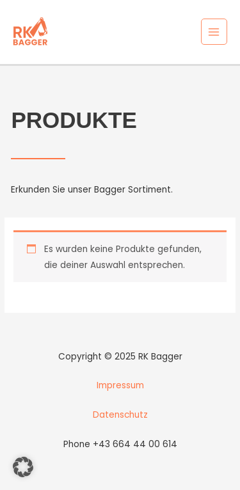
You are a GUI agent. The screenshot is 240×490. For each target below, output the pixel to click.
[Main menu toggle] (214, 32)
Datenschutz (120, 415)
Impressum (120, 385)
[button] (23, 467)
